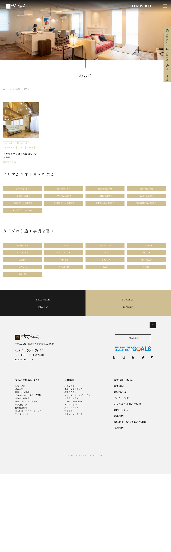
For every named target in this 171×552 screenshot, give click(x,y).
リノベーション (22, 433)
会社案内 (69, 390)
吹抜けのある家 (22, 143)
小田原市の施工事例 (22, 197)
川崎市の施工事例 (64, 189)
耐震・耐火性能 (22, 405)
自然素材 (30, 147)
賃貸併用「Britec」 (125, 390)
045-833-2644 (31, 358)
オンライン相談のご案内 (127, 416)
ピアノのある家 (146, 248)
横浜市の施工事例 (23, 189)
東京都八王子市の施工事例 (22, 212)
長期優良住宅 (21, 425)
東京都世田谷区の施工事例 (63, 205)
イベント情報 (121, 410)
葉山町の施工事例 (146, 197)
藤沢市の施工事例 (146, 189)
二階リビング (105, 264)
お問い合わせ (132, 344)
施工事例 (119, 396)
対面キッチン (9, 147)
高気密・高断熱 (22, 413)
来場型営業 (69, 396)
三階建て (22, 264)
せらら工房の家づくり (27, 390)
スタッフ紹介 (70, 421)
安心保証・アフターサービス (28, 429)
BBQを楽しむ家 (23, 248)
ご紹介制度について (73, 401)
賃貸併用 (22, 279)
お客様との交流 (71, 413)
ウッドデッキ (63, 248)
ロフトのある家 (146, 256)
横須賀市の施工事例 (105, 189)
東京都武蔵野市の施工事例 (146, 205)
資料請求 (121, 309)
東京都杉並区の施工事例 (105, 205)
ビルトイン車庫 (22, 256)
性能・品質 (20, 396)
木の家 (20, 147)
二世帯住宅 (63, 264)
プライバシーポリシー (74, 433)
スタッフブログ (71, 425)
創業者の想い (70, 405)
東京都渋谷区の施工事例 (22, 205)
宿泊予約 (119, 442)
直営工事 (19, 401)
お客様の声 (120, 403)
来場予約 (50, 309)
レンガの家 (8, 143)
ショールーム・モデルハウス (77, 409)
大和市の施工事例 (105, 197)
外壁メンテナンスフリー (26, 417)
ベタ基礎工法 (21, 421)
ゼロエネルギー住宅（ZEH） (28, 409)
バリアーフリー (105, 248)
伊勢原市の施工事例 (64, 197)
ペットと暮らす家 (64, 256)
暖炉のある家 (63, 272)
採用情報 (68, 429)
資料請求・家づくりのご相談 (130, 435)
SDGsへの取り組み (73, 417)
